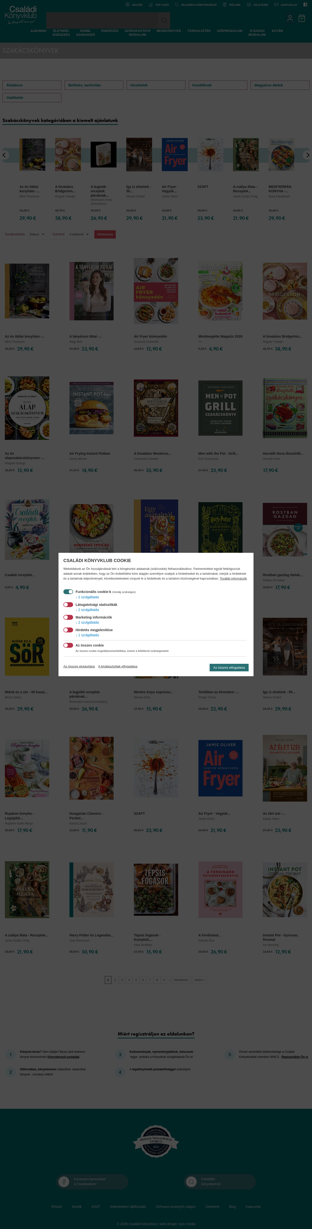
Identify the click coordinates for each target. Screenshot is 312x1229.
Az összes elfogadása (229, 667)
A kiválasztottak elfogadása (117, 666)
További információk (233, 578)
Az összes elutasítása (79, 666)
